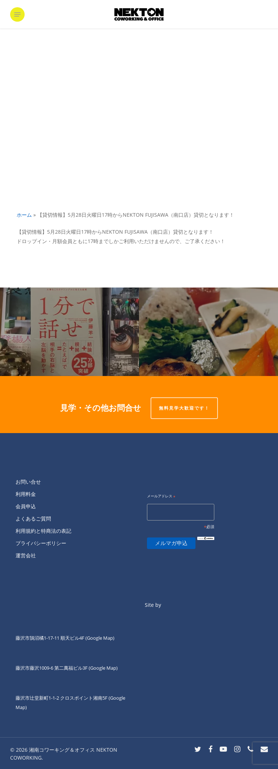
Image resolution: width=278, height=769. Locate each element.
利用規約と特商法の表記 (43, 530)
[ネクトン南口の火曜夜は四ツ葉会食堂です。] (208, 332)
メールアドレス (161, 496)
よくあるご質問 (33, 518)
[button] (17, 14)
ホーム (24, 214)
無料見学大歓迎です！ (184, 408)
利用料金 (26, 494)
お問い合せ (28, 481)
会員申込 (26, 506)
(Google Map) (103, 668)
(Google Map (99, 638)
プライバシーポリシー (41, 543)
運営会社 (26, 555)
